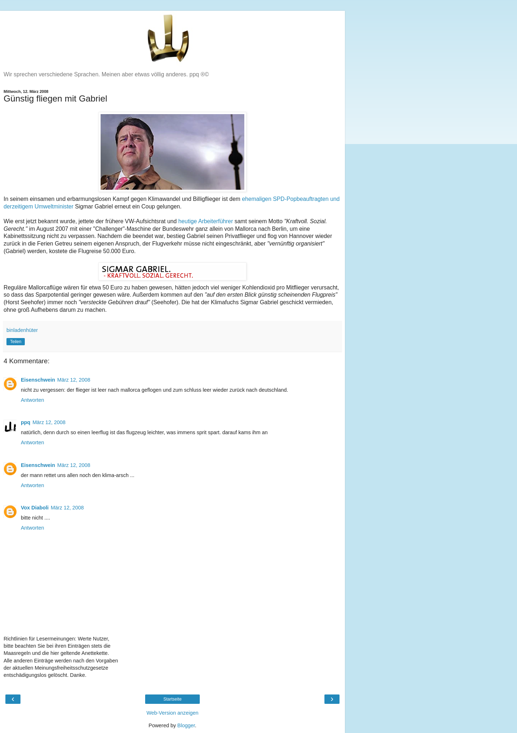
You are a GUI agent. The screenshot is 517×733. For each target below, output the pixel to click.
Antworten (32, 400)
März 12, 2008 (73, 380)
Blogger (186, 725)
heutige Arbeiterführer (205, 221)
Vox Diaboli (35, 508)
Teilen (15, 341)
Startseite (172, 699)
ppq (25, 422)
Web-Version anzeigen (173, 713)
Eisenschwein (38, 380)
